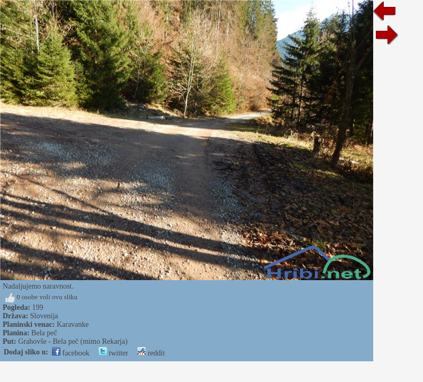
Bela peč (44, 333)
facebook (71, 353)
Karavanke (73, 324)
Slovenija (44, 316)
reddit (151, 353)
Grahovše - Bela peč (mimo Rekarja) (72, 341)
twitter (113, 353)
